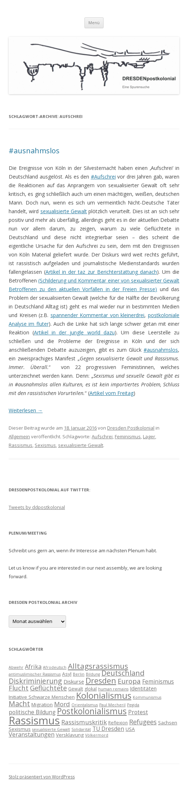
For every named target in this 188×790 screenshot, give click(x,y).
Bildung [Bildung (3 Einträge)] (93, 674)
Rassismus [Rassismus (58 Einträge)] (34, 720)
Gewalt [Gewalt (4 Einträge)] (75, 689)
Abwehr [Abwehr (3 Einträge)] (16, 667)
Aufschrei (102, 436)
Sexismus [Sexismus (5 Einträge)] (20, 729)
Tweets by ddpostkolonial (37, 507)
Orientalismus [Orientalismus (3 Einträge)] (84, 704)
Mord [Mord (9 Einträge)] (62, 704)
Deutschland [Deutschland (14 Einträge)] (122, 673)
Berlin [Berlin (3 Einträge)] (78, 674)
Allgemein (19, 436)
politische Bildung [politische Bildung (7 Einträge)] (32, 712)
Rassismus (20, 445)
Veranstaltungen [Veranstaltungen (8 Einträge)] (31, 734)
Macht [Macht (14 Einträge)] (19, 703)
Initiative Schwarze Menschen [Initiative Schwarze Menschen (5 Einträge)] (42, 697)
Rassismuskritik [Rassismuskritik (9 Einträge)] (84, 722)
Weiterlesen (26, 410)
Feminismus (128, 436)
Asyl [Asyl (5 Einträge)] (66, 674)
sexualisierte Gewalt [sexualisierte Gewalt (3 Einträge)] (51, 729)
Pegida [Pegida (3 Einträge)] (133, 704)
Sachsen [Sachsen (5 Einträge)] (167, 722)
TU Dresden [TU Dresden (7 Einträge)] (108, 729)
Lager (149, 436)
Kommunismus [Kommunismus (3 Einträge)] (147, 697)
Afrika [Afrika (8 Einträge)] (33, 667)
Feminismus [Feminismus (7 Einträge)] (158, 681)
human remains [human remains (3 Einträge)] (113, 689)
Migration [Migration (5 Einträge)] (42, 704)
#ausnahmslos (34, 150)
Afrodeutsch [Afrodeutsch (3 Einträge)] (54, 667)
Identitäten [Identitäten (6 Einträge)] (143, 688)
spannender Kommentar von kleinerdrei (98, 315)
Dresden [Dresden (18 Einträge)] (101, 680)
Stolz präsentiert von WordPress (42, 777)
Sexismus (45, 445)
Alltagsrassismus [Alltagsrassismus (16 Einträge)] (98, 666)
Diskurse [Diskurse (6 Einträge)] (74, 681)
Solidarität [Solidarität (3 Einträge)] (81, 729)
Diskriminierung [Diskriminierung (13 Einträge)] (35, 681)
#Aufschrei (103, 176)
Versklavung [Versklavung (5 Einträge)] (70, 735)
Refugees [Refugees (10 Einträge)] (143, 721)
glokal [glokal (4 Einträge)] (90, 689)
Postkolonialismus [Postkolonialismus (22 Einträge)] (92, 711)
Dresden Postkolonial (130, 428)
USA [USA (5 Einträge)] (130, 729)
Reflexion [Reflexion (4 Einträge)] (118, 723)
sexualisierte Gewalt (63, 211)
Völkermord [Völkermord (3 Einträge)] (96, 735)
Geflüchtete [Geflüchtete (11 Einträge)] (48, 687)
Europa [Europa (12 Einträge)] (129, 681)
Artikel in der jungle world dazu (74, 332)
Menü (94, 22)
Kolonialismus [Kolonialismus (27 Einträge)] (103, 695)
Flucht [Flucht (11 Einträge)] (19, 687)
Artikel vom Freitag (111, 393)
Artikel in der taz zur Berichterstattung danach (101, 271)
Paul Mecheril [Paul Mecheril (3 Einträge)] (112, 704)
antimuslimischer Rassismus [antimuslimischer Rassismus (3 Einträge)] (35, 674)
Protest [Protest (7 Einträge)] (138, 712)
